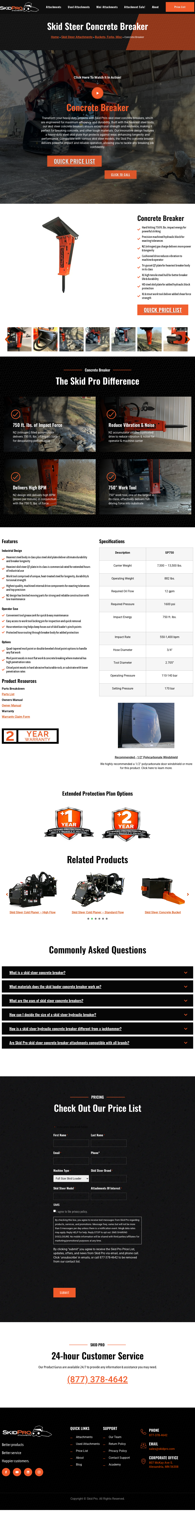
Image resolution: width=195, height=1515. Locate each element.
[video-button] (97, 93)
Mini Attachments (107, 7)
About (155, 7)
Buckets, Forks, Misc (108, 37)
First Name (60, 1135)
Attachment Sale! (134, 7)
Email (57, 1153)
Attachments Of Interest (106, 1188)
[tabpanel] (32, 892)
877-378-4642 (158, 1435)
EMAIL (153, 1444)
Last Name (98, 1135)
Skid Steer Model (64, 1188)
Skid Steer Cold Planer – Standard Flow (98, 912)
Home (55, 37)
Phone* (95, 1153)
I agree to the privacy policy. (71, 1211)
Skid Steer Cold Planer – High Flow (33, 912)
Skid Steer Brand (102, 1171)
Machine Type (62, 1171)
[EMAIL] (143, 1445)
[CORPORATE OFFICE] (143, 1461)
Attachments (53, 7)
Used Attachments (79, 7)
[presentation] (88, 919)
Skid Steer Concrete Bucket (163, 912)
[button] (7, 339)
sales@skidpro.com (162, 1449)
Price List (180, 7)
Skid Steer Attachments (77, 37)
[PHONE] (143, 1432)
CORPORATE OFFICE (163, 1457)
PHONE (154, 1430)
